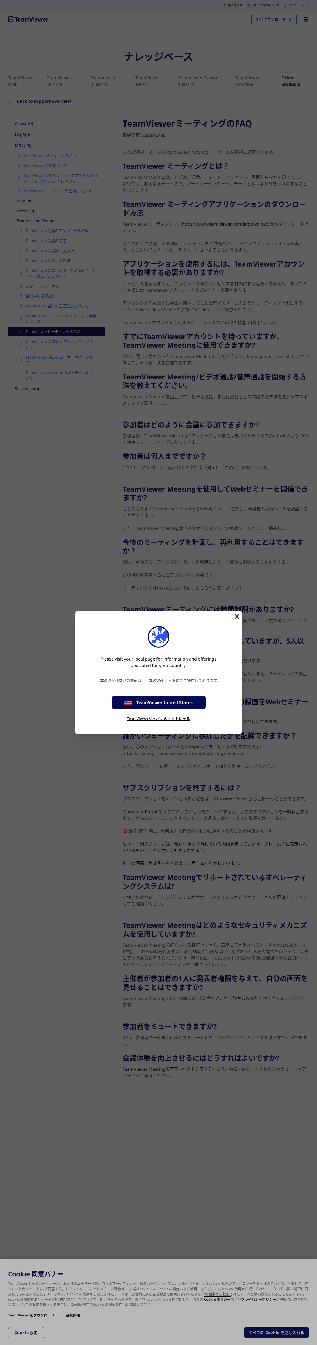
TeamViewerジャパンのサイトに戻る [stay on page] (158, 718)
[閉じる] (236, 616)
